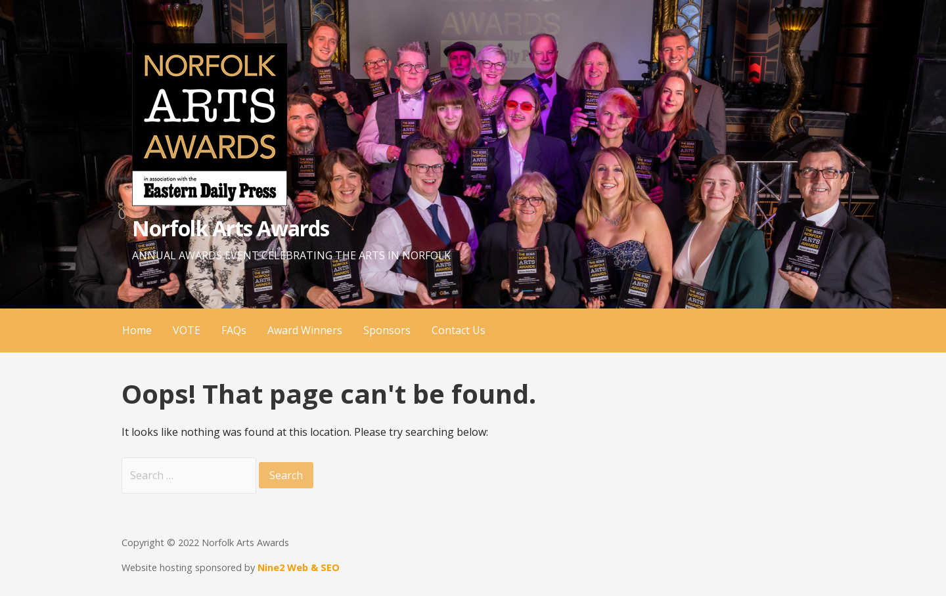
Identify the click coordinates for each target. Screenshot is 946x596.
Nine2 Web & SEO (299, 567)
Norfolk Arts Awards (230, 228)
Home (137, 330)
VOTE (186, 330)
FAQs (233, 330)
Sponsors (387, 330)
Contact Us (458, 330)
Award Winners (304, 330)
